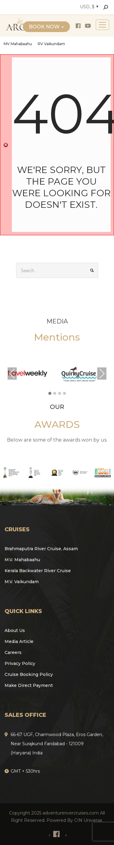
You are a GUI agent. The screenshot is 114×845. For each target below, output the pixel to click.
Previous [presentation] (12, 373)
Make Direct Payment (29, 685)
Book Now (46, 27)
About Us (15, 630)
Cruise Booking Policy (29, 674)
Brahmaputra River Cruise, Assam (41, 548)
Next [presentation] (101, 373)
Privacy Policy (20, 663)
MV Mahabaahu (18, 44)
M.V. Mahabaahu (22, 559)
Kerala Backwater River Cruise (38, 570)
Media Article (19, 641)
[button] (49, 393)
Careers (13, 652)
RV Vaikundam (51, 44)
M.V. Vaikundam (22, 581)
